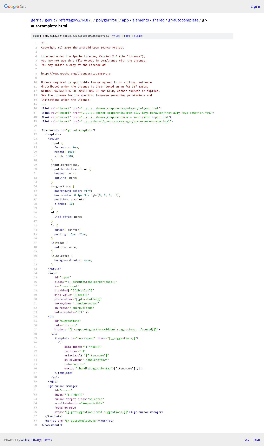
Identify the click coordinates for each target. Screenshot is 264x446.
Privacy (36, 440)
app (125, 20)
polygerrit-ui (107, 20)
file (115, 36)
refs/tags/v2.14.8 (73, 20)
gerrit (36, 20)
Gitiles (25, 440)
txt (246, 439)
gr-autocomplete (183, 20)
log (126, 36)
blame (138, 36)
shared (158, 20)
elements (140, 20)
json (256, 439)
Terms (47, 440)
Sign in (255, 6)
